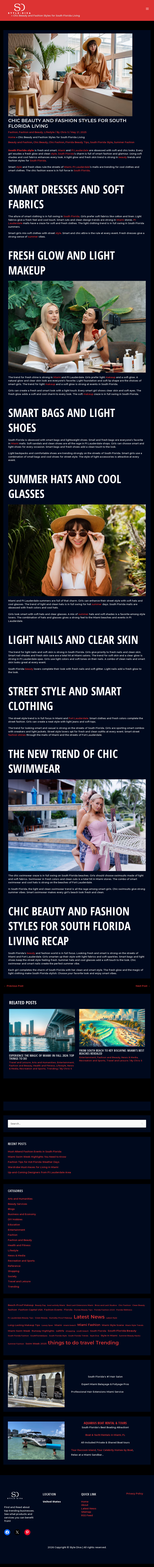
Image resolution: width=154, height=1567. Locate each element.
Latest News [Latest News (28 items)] (89, 1320)
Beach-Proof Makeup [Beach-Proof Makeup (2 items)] (21, 1308)
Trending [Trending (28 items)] (107, 1346)
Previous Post (13, 989)
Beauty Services (17, 1207)
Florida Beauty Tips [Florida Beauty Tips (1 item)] (83, 1313)
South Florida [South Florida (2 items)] (98, 1334)
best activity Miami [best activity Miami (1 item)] (56, 1308)
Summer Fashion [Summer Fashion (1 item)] (16, 1347)
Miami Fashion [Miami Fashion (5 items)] (88, 1328)
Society (12, 1279)
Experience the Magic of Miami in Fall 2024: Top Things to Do (41, 1060)
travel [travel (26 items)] (87, 1346)
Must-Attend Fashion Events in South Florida (34, 1155)
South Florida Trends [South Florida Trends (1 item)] (78, 1339)
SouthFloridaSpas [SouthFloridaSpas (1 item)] (38, 1339)
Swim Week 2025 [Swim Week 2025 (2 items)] (35, 1347)
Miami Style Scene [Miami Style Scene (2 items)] (113, 1328)
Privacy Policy (134, 1496)
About (84, 1508)
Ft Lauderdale (79, 153)
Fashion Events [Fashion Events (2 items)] (53, 1312)
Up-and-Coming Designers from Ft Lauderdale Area (39, 1175)
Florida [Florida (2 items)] (68, 1312)
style (54, 157)
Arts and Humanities (44, 1066)
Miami (61, 153)
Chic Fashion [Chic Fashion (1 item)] (124, 1308)
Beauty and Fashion (20, 145)
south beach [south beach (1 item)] (82, 1334)
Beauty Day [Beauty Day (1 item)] (40, 1308)
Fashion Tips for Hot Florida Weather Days (33, 1165)
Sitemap (86, 1515)
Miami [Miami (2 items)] (58, 1328)
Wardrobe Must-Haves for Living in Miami (33, 1170)
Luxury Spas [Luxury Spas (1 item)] (47, 1328)
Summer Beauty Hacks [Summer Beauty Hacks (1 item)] (129, 1339)
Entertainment (65, 1066)
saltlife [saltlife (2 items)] (60, 1334)
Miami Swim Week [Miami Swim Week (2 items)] (19, 1334)
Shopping (13, 1274)
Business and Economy (22, 1217)
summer (33, 240)
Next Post (143, 989)
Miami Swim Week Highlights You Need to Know (37, 1160)
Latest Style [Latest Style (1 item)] (111, 1321)
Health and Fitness (44, 1069)
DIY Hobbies (15, 1222)
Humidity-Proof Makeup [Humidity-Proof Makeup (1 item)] (60, 1321)
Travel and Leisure (20, 1066)
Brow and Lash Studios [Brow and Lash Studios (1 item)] (106, 1308)
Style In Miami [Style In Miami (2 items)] (109, 1338)
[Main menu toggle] (147, 10)
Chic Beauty (40, 145)
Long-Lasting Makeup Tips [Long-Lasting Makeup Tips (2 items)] (24, 1328)
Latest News (88, 1511)
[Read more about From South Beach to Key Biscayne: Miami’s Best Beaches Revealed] (112, 1030)
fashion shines (17, 738)
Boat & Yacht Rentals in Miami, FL (105, 1438)
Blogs (11, 1212)
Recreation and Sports (32, 1072)
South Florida (66, 157)
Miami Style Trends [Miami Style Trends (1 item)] (134, 1328)
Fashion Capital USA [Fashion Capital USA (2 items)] (30, 1312)
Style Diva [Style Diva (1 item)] (94, 1339)
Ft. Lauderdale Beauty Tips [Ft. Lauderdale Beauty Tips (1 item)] (20, 1321)
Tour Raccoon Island (83, 1453)
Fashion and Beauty (31, 135)
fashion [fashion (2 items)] (12, 1312)
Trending (52, 1072)
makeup (110, 380)
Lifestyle (49, 135)
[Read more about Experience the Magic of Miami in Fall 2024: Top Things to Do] (42, 1033)
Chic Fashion (56, 145)
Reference (14, 1269)
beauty (123, 160)
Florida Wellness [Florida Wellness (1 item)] (124, 1313)
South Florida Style (101, 145)
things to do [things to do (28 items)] (63, 1346)
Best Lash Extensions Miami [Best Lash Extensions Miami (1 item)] (80, 1308)
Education (14, 1227)
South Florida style (21, 153)
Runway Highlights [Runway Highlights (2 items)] (43, 1334)
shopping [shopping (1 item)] (70, 1334)
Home (7, 19)
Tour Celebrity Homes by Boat (115, 1453)
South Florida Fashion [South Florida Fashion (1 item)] (18, 1339)
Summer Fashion (124, 145)
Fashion (13, 135)
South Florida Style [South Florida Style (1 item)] (58, 1339)
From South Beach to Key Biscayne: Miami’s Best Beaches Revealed (111, 1055)
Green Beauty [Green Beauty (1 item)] (41, 1321)
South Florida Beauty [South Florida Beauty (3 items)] (122, 1334)
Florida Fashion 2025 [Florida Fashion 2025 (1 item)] (104, 1313)
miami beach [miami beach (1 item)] (69, 1328)
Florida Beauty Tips (77, 145)
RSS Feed (87, 1518)
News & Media (129, 1061)
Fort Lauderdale (78, 721)
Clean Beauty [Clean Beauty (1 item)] (138, 1308)
